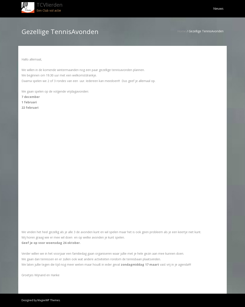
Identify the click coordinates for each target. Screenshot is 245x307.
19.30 (50, 75)
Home (181, 31)
